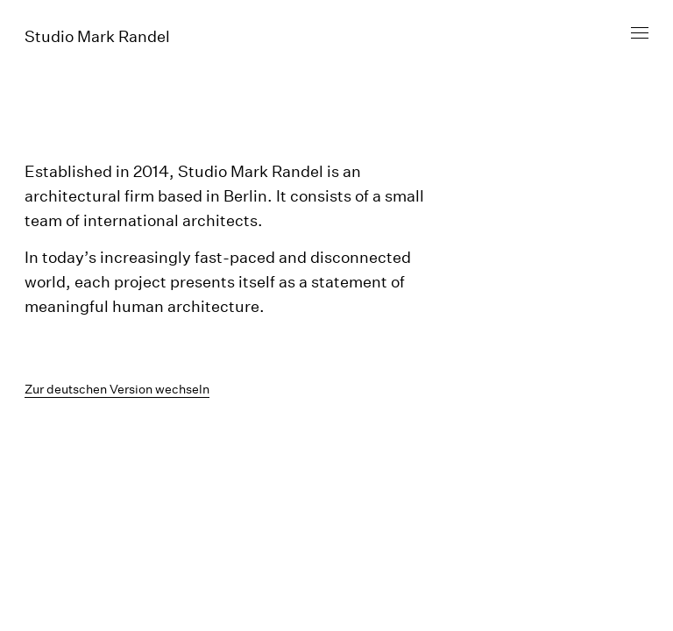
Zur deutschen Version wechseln (117, 389)
